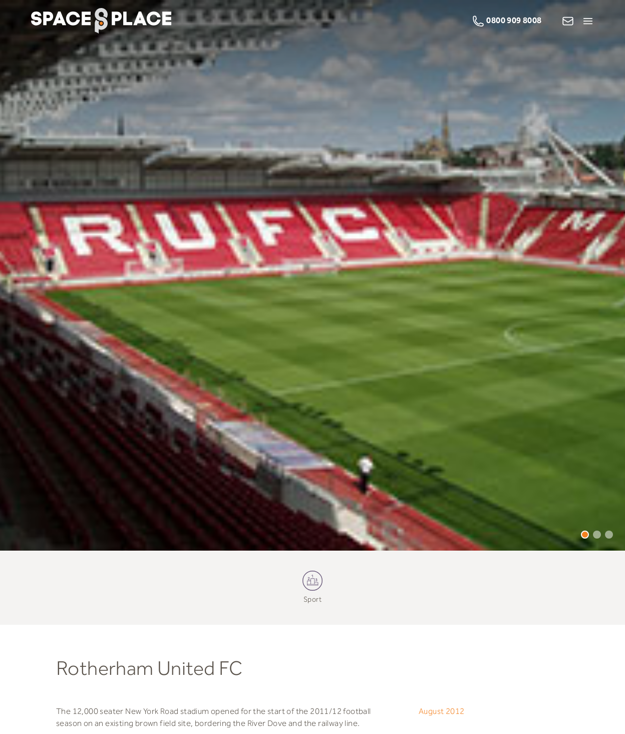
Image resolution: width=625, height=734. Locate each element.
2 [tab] (597, 535)
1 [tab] (585, 535)
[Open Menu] (588, 21)
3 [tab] (609, 535)
